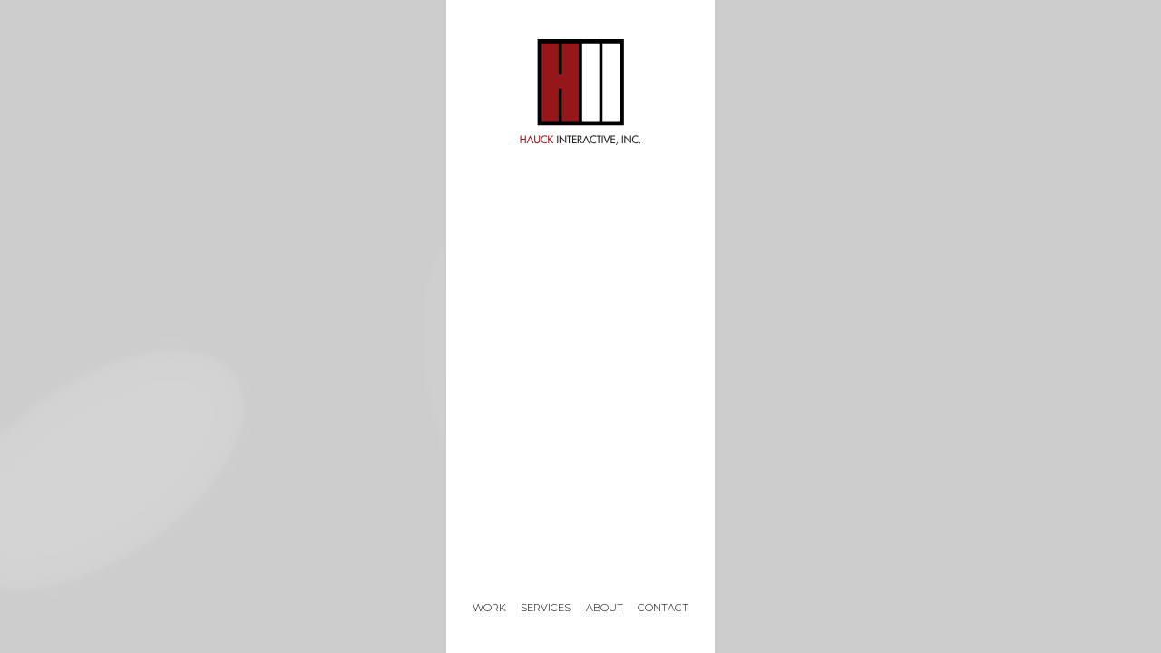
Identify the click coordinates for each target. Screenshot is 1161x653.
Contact (663, 607)
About (604, 607)
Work (489, 607)
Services (546, 607)
